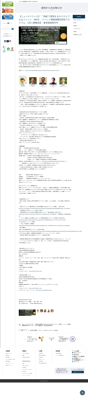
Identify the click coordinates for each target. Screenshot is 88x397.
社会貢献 (24, 367)
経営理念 (7, 355)
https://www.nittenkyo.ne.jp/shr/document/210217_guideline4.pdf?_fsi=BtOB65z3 (38, 214)
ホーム (20, 1)
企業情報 (8, 351)
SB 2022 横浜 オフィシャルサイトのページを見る (38, 330)
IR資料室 (41, 357)
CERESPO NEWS (26, 357)
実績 (23, 355)
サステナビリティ (77, 28)
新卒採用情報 (58, 353)
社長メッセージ (9, 353)
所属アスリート (9, 365)
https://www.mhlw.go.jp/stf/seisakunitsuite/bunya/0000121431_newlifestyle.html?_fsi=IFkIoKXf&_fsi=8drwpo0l (44, 225)
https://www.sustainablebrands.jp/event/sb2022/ (53, 161)
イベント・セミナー (26, 375)
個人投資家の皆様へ (43, 363)
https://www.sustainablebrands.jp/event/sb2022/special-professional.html (42, 70)
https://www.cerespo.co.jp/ (35, 271)
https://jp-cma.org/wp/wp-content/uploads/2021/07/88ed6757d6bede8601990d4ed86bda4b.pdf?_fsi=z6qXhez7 (44, 208)
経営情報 (41, 353)
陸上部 (75, 22)
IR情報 (75, 31)
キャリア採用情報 (59, 355)
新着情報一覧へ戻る (78, 34)
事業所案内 (8, 361)
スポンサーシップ (9, 363)
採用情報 (58, 351)
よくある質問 (76, 351)
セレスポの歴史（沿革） (11, 359)
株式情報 (41, 361)
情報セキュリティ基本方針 (79, 356)
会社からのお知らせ (78, 19)
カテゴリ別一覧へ (51, 339)
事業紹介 (75, 25)
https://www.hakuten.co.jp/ (35, 288)
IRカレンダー (41, 359)
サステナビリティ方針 (26, 369)
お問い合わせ (76, 354)
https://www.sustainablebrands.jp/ (44, 290)
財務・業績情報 (42, 355)
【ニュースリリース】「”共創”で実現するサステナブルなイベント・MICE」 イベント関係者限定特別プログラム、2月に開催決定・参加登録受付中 (46, 325)
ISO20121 (24, 371)
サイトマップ (76, 361)
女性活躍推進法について (8, 36)
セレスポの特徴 (25, 353)
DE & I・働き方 (25, 365)
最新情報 (25, 1)
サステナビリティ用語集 (27, 373)
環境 (23, 363)
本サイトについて (77, 352)
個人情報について (7, 33)
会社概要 (7, 357)
